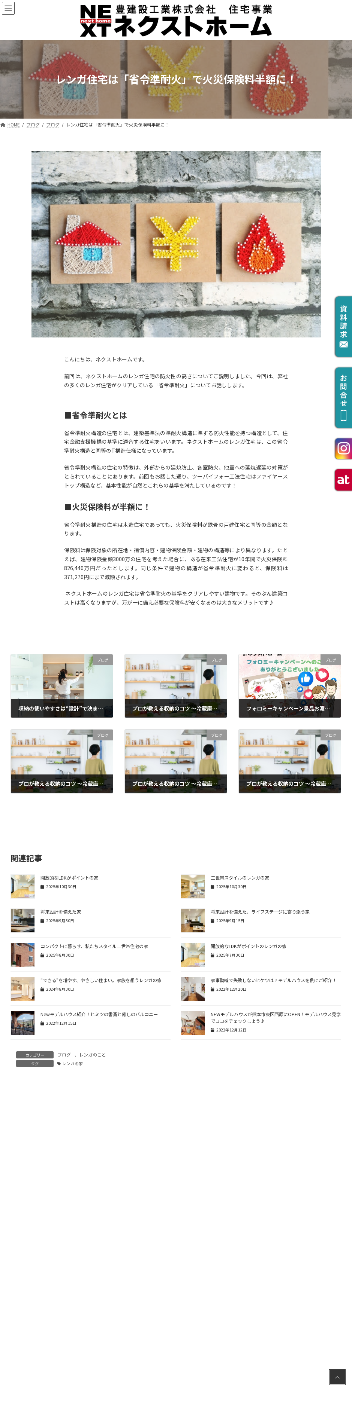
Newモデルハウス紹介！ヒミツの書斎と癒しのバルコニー (99, 1014)
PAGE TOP (337, 1354)
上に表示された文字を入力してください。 (60, 1347)
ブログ (64, 1054)
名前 (15, 1209)
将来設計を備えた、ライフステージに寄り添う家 (260, 911)
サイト (18, 1279)
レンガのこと (92, 1054)
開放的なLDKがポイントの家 (69, 877)
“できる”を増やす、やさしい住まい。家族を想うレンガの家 (101, 980)
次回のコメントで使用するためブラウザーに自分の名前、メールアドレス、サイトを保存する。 (132, 1313)
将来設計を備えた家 (60, 911)
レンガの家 (72, 1063)
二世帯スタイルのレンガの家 (240, 877)
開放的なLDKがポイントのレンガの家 (248, 946)
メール (18, 1244)
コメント (24, 1121)
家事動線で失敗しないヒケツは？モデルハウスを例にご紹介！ (274, 980)
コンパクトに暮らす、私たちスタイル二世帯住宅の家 (94, 946)
